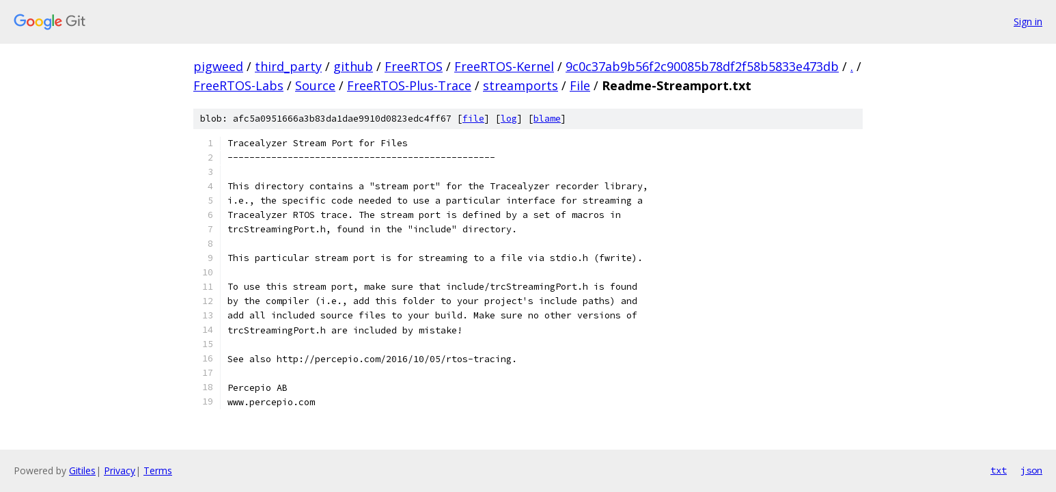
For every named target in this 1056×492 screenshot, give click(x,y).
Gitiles (82, 470)
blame (547, 118)
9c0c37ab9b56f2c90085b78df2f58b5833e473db (702, 66)
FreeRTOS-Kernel (504, 66)
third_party (288, 66)
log (509, 118)
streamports (520, 85)
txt (998, 470)
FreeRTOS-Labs (238, 85)
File (580, 85)
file (473, 118)
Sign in (1028, 21)
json (1031, 470)
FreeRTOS (414, 66)
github (353, 66)
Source (315, 85)
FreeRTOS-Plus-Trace (409, 85)
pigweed (218, 66)
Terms (157, 470)
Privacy (119, 470)
